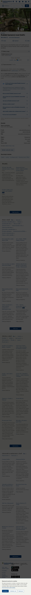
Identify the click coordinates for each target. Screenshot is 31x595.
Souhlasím (5, 591)
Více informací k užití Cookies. (8, 587)
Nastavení (20, 591)
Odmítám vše (13, 591)
